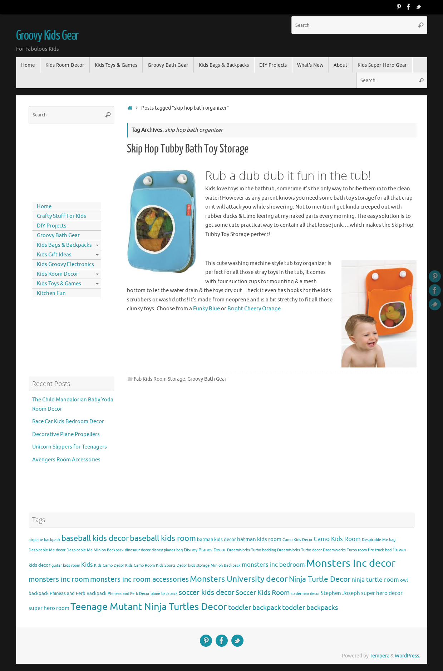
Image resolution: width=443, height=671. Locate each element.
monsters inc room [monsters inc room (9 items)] (59, 579)
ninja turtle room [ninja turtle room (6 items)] (375, 580)
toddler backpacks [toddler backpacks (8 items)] (310, 607)
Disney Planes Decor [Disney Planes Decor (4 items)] (205, 550)
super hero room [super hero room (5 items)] (49, 608)
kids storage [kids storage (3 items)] (199, 565)
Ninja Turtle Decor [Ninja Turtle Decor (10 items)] (319, 579)
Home (44, 206)
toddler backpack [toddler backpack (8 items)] (254, 607)
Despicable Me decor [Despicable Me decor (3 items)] (47, 550)
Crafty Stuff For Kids (61, 216)
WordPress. (407, 656)
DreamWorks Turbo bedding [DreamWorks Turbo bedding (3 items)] (251, 550)
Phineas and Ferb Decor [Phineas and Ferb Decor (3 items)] (128, 593)
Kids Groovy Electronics (65, 264)
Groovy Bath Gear (206, 379)
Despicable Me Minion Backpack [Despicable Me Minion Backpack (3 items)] (95, 550)
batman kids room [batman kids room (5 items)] (259, 539)
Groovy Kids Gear (47, 36)
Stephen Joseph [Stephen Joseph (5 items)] (340, 593)
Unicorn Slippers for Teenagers (69, 447)
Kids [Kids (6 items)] (87, 565)
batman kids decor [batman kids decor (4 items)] (216, 539)
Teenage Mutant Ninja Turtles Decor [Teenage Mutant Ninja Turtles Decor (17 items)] (148, 607)
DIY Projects (52, 225)
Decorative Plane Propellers (66, 434)
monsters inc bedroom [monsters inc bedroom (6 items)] (273, 565)
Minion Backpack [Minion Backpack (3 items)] (226, 565)
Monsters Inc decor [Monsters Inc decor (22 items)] (350, 563)
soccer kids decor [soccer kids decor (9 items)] (207, 592)
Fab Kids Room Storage (159, 379)
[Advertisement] (61, 161)
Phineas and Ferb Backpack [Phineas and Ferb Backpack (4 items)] (78, 593)
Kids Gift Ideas (54, 254)
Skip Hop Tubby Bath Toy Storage (187, 148)
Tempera (379, 656)
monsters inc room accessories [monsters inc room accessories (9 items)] (139, 579)
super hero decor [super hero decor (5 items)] (382, 593)
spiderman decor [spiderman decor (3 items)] (305, 593)
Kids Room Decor (57, 274)
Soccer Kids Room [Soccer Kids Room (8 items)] (263, 592)
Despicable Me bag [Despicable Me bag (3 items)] (378, 539)
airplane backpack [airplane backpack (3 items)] (44, 539)
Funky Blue (206, 308)
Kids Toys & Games (59, 283)
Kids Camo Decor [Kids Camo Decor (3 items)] (109, 565)
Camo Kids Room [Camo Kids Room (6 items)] (337, 539)
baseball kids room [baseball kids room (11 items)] (163, 538)
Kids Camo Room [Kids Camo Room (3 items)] (140, 565)
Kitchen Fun (51, 293)
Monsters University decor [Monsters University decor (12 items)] (239, 579)
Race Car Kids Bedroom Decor (68, 421)
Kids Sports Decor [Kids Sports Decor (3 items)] (171, 565)
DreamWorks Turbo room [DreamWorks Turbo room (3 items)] (345, 550)
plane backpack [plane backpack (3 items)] (164, 593)
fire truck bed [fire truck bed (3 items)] (380, 550)
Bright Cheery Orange (254, 308)
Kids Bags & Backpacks (64, 245)
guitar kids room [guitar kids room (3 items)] (65, 565)
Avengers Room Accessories (66, 459)
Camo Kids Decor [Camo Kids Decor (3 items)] (297, 539)
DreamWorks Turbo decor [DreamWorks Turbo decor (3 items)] (299, 550)
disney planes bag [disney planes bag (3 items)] (167, 550)
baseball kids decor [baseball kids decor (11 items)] (95, 538)
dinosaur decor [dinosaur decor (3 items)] (138, 550)
